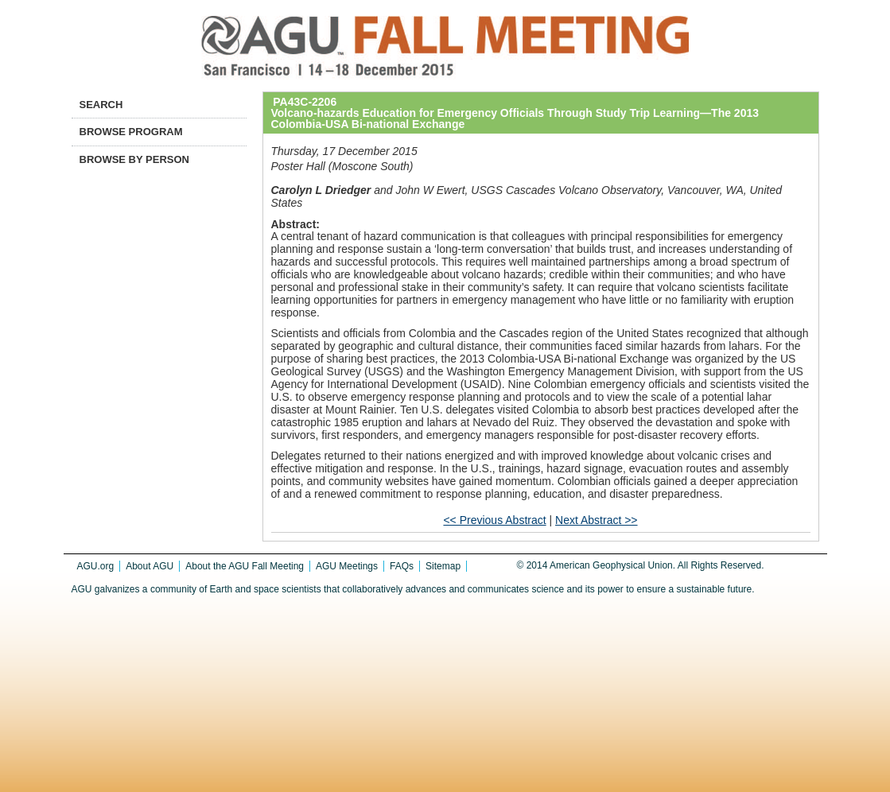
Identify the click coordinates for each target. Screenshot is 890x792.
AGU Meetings (347, 566)
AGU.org (96, 566)
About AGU (149, 566)
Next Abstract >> (596, 520)
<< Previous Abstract (494, 520)
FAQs (402, 566)
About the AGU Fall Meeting (244, 566)
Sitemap (443, 566)
